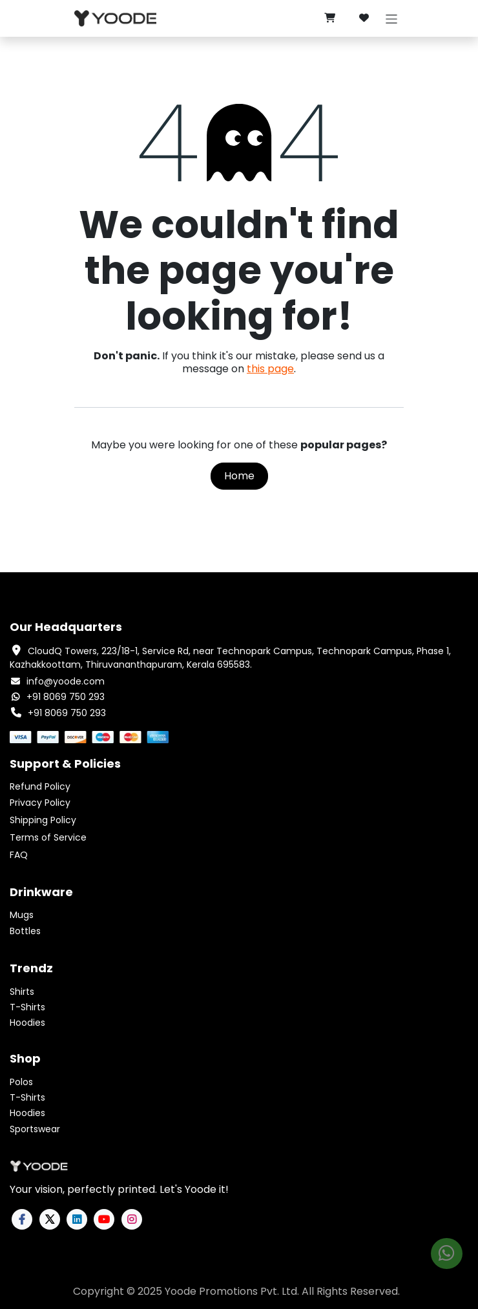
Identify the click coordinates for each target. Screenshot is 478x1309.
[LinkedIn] (77, 1219)
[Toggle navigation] (391, 18)
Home (239, 475)
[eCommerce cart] (329, 18)
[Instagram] (131, 1219)
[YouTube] (104, 1219)
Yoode (180, 1291)
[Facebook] (22, 1219)
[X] (49, 1219)
